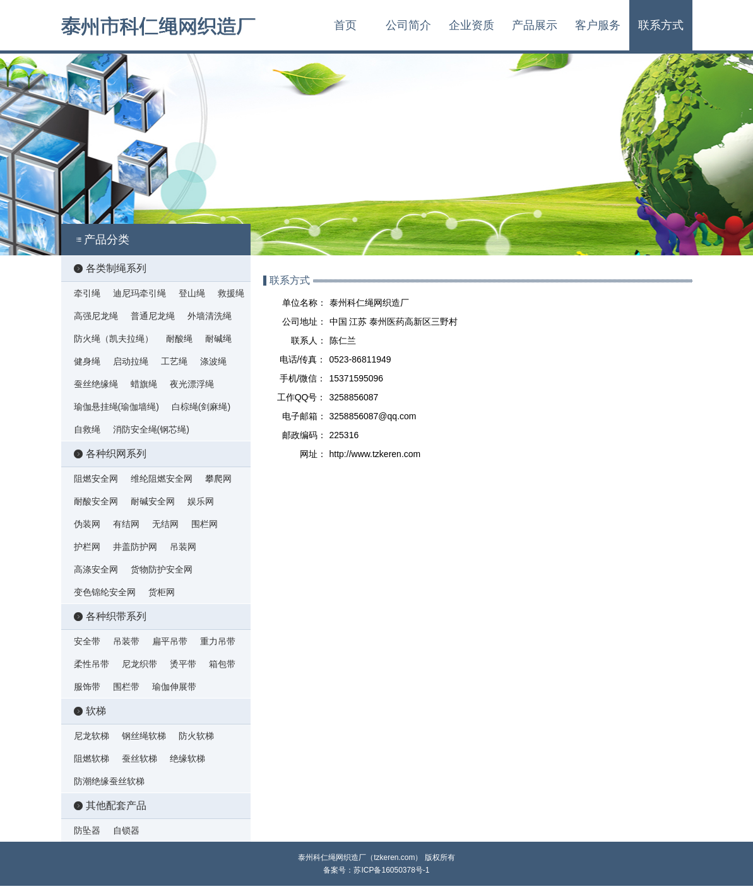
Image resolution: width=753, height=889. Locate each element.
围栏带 (126, 687)
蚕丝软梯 (139, 758)
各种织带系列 (110, 616)
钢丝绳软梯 (144, 736)
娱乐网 (200, 501)
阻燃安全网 (96, 479)
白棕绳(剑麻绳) (201, 407)
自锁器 (126, 830)
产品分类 (101, 239)
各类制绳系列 (110, 268)
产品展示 (534, 25)
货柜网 (161, 592)
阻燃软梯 (91, 758)
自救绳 (87, 429)
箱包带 (222, 664)
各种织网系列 (110, 453)
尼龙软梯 (91, 736)
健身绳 (87, 361)
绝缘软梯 (187, 758)
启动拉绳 (130, 361)
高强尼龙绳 (96, 316)
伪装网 (87, 524)
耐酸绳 (179, 339)
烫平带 (183, 664)
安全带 (87, 641)
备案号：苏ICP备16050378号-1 (376, 870)
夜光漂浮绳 (192, 384)
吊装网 (183, 547)
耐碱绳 (218, 339)
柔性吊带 (91, 664)
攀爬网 (218, 479)
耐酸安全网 (96, 501)
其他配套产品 (110, 805)
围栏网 (204, 524)
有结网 (126, 524)
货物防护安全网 (162, 569)
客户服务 (597, 25)
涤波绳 (213, 361)
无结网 (165, 524)
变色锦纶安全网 (105, 592)
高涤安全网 (96, 569)
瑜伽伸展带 (174, 687)
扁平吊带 (169, 641)
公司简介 (408, 25)
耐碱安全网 (153, 501)
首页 (345, 25)
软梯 (90, 711)
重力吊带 (217, 641)
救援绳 (231, 293)
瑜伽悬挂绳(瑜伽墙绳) (116, 407)
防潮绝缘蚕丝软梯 (109, 781)
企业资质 (471, 25)
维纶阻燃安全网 (162, 479)
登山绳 (192, 293)
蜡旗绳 (144, 384)
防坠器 (87, 830)
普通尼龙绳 (153, 316)
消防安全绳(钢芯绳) (151, 429)
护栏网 (87, 547)
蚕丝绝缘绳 (96, 384)
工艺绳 (174, 361)
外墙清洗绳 (209, 316)
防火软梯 (196, 736)
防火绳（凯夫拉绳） (113, 339)
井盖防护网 (135, 547)
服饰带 (87, 687)
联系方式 (661, 25)
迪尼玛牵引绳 (139, 293)
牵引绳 (87, 293)
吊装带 (126, 641)
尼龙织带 (139, 664)
